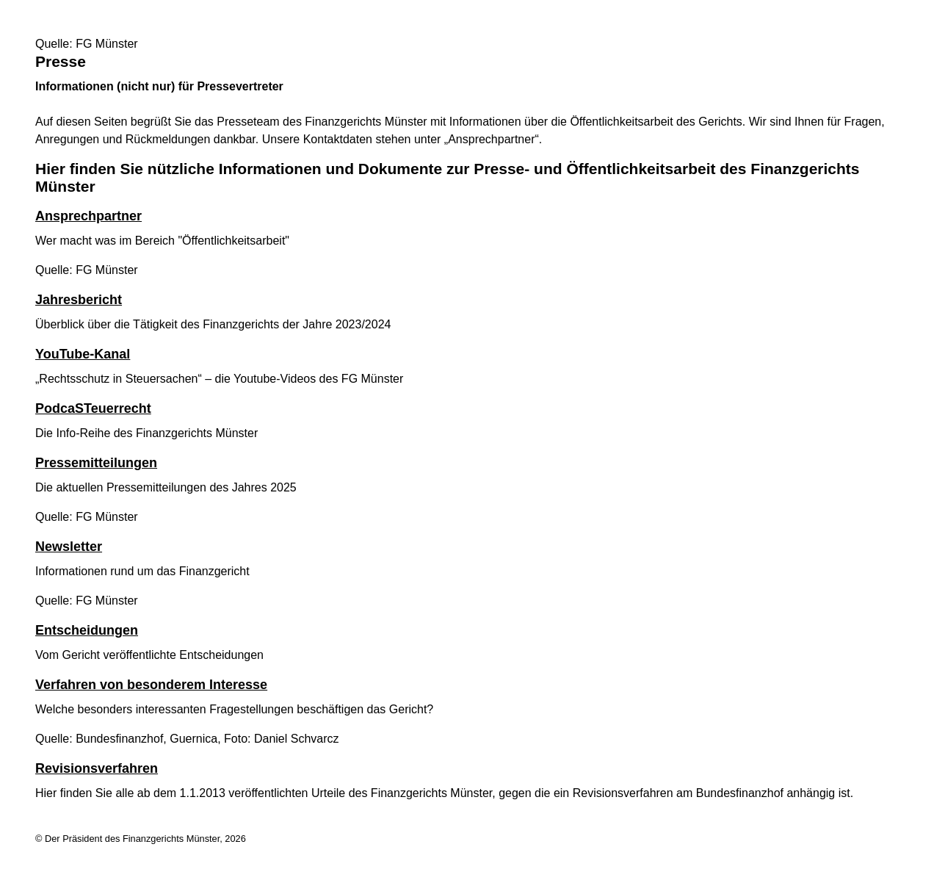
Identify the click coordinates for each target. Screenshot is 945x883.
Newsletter (68, 546)
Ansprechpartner (88, 216)
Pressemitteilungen (96, 462)
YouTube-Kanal (82, 354)
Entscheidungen (86, 630)
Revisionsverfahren (96, 768)
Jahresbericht (78, 299)
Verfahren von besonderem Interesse (151, 684)
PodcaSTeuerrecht (93, 408)
